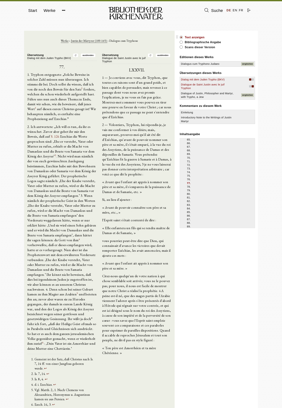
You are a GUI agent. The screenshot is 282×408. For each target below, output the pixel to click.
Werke (49, 10)
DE (229, 10)
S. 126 (98, 128)
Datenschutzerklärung (215, 399)
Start (32, 10)
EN (235, 10)
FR (241, 10)
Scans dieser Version (225, 47)
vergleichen (247, 66)
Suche (213, 10)
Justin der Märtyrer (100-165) (101, 42)
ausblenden (100, 56)
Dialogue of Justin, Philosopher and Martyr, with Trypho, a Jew (220, 104)
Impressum (209, 396)
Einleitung (212, 123)
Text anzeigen (219, 37)
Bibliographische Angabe (228, 42)
